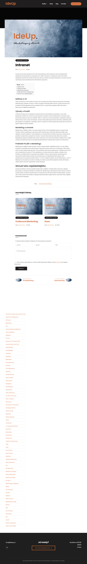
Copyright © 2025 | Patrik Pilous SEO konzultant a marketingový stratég (43, 560)
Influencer (8, 401)
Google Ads (9, 438)
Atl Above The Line (11, 395)
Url (6, 465)
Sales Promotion (10, 462)
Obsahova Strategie (11, 471)
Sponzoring (9, 389)
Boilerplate (9, 432)
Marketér (8, 456)
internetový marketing (45, 183)
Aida (7, 444)
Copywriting (9, 453)
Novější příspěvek (59, 278)
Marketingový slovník (22, 60)
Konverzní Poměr (10, 477)
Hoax (47, 221)
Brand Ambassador (11, 523)
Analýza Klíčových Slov (12, 344)
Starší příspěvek (27, 278)
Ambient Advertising (11, 441)
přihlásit (58, 262)
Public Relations (10, 392)
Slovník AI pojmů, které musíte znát (15, 314)
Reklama (8, 335)
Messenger (9, 359)
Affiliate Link (9, 411)
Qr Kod (7, 492)
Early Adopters (10, 398)
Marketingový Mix (11, 501)
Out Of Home (9, 510)
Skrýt (22, 84)
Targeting (8, 356)
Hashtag (8, 371)
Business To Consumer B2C (13, 341)
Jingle (7, 519)
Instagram (8, 383)
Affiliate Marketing (11, 459)
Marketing (9, 323)
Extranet (8, 480)
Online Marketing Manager (13, 329)
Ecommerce (9, 435)
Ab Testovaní (9, 489)
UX (6, 326)
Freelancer (9, 423)
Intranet (8, 365)
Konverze (8, 429)
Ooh (7, 507)
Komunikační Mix (11, 474)
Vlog (7, 447)
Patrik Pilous (21, 69)
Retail (7, 486)
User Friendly (9, 377)
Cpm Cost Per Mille (11, 526)
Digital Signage (10, 417)
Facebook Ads (9, 468)
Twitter (8, 338)
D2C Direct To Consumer (12, 404)
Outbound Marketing (26, 221)
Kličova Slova (9, 498)
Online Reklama (10, 332)
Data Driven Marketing (12, 317)
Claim (7, 420)
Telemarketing (59, 280)
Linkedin (8, 353)
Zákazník (8, 414)
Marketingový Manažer (12, 483)
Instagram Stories (10, 407)
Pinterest (8, 320)
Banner (8, 504)
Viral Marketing (28, 280)
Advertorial (9, 380)
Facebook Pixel (10, 374)
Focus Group (9, 450)
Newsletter (9, 513)
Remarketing (9, 347)
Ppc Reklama (9, 386)
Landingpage (9, 350)
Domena (8, 495)
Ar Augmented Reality (12, 426)
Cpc (7, 516)
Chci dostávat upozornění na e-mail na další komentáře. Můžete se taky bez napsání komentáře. (41, 263)
